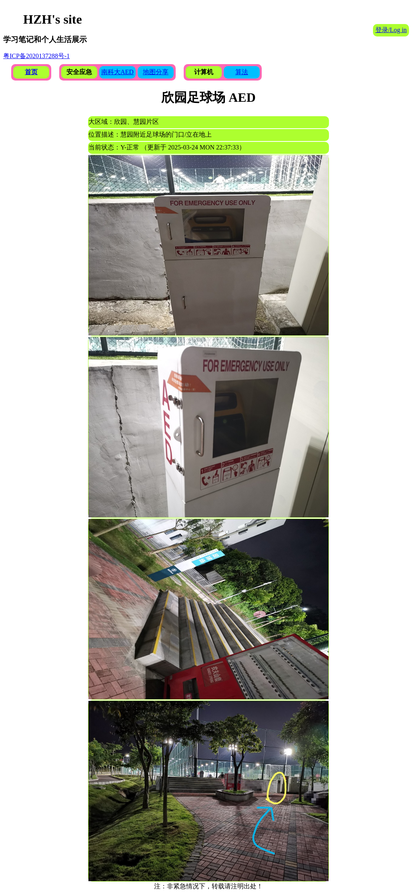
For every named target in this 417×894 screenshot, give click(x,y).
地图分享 (155, 72)
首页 (31, 72)
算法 (241, 72)
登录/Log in (391, 29)
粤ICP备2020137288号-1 (36, 55)
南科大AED (117, 72)
